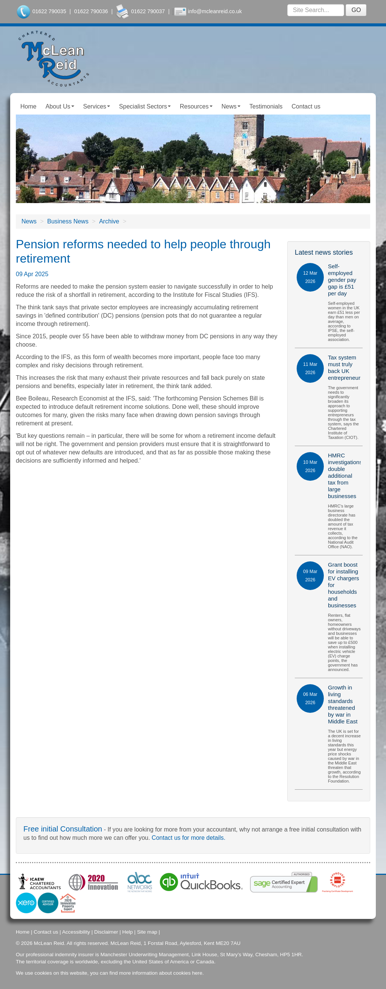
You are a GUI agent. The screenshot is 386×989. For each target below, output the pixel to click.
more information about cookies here (160, 973)
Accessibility (76, 932)
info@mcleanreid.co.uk (215, 11)
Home (28, 106)
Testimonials (266, 106)
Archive (109, 221)
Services (96, 106)
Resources (196, 106)
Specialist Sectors (145, 106)
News (231, 106)
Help (127, 932)
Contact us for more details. (188, 838)
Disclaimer (106, 932)
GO (356, 10)
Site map (147, 932)
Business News (67, 221)
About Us (60, 106)
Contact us (306, 106)
